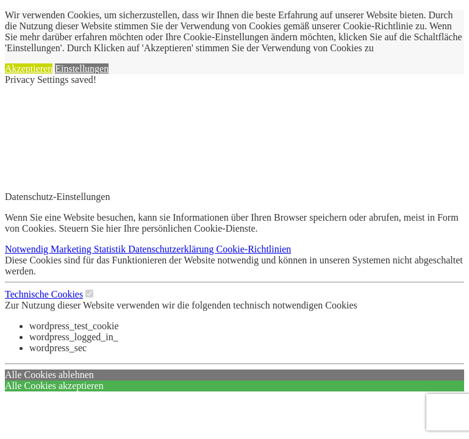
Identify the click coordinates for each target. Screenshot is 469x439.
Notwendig (28, 249)
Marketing (72, 249)
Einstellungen (82, 68)
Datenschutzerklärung (172, 249)
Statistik (111, 249)
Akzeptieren (28, 68)
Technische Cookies (44, 294)
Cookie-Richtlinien (254, 249)
